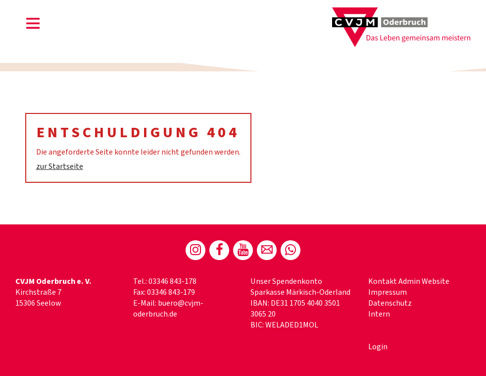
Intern (379, 314)
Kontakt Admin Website (408, 281)
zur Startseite (59, 166)
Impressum (387, 292)
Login (378, 346)
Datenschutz (390, 303)
